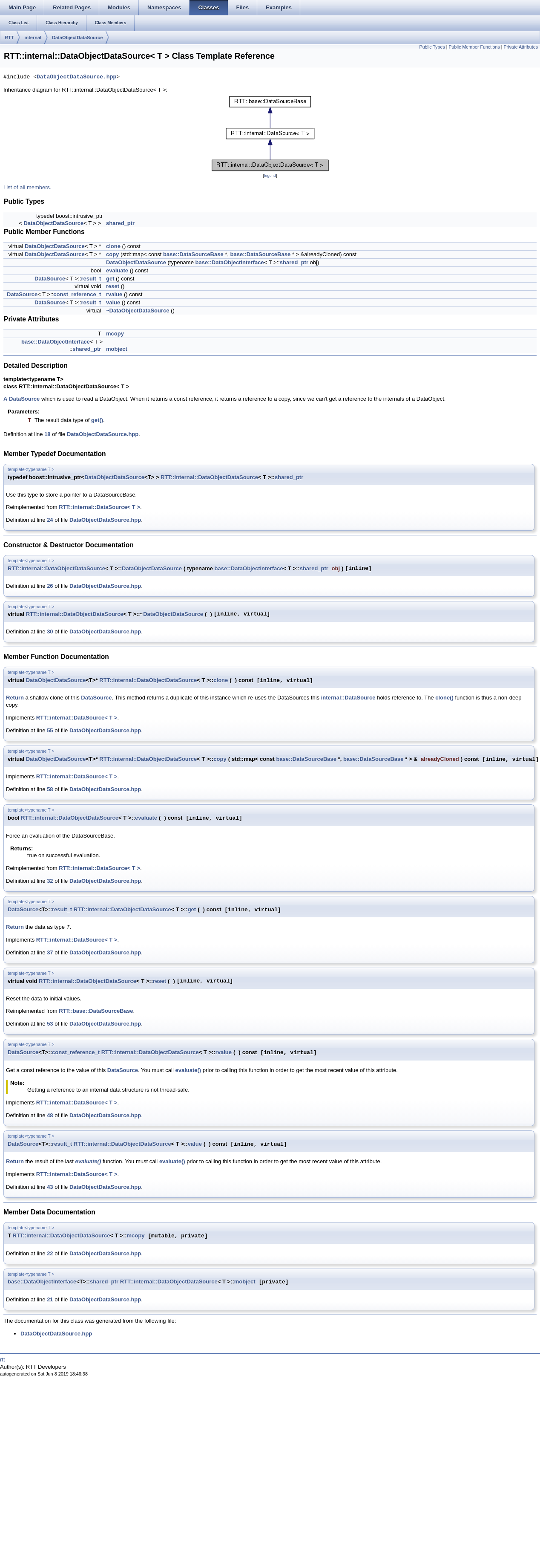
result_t (91, 278)
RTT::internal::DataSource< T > (99, 507)
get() (97, 420)
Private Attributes (520, 46)
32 (50, 881)
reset (112, 286)
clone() (444, 697)
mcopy (115, 333)
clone (113, 246)
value (113, 302)
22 (50, 1253)
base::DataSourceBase (193, 254)
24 (50, 520)
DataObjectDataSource (77, 37)
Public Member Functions (474, 46)
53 (50, 1023)
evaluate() (188, 1070)
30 (50, 631)
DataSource (49, 278)
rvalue (114, 294)
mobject (116, 349)
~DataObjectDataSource (137, 310)
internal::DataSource (348, 697)
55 (50, 730)
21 (50, 1299)
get (110, 278)
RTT (9, 37)
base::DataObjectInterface (229, 262)
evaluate (117, 270)
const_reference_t (77, 294)
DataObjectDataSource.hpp (76, 77)
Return (15, 697)
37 (50, 952)
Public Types (432, 46)
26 (50, 586)
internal (32, 37)
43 (50, 1187)
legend (270, 175)
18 (47, 434)
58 (50, 789)
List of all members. (27, 187)
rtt (2, 1359)
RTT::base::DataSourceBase (96, 1011)
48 (50, 1115)
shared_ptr (120, 223)
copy (112, 254)
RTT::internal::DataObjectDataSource (209, 477)
